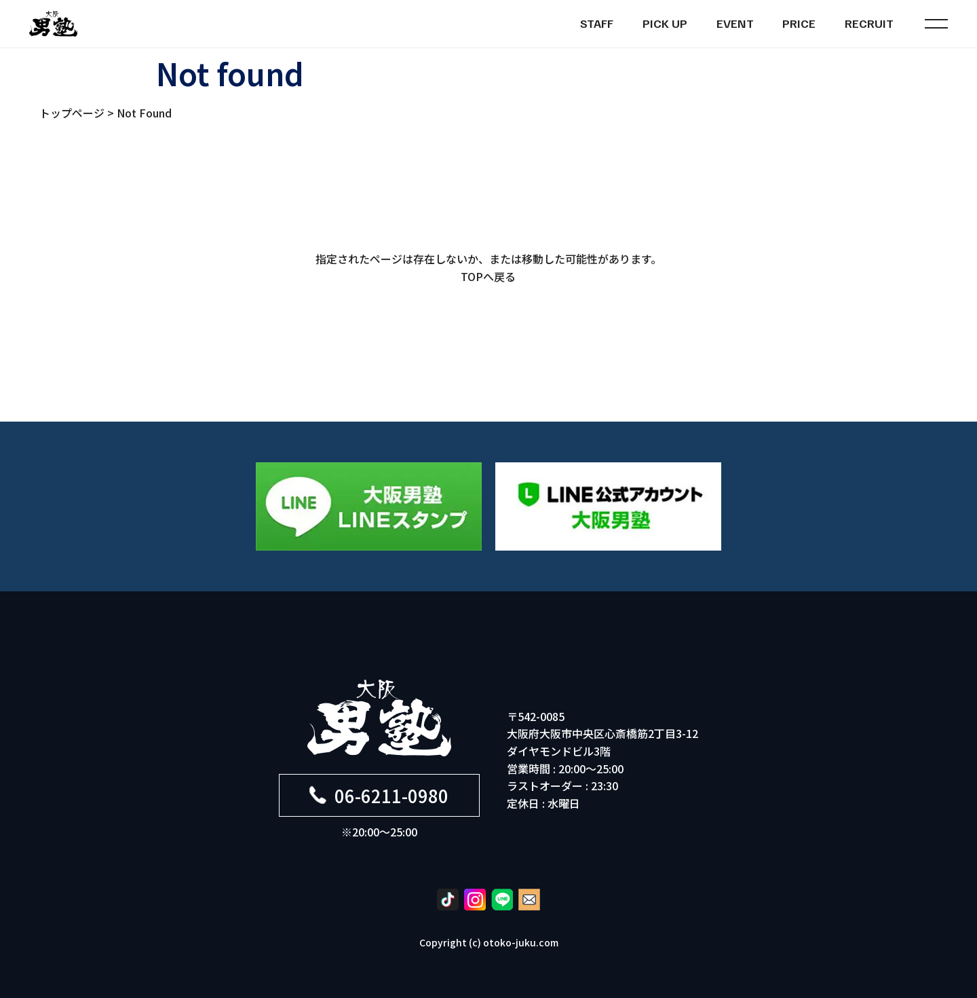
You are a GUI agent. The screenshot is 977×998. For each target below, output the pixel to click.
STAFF (596, 23)
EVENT (735, 23)
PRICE (799, 23)
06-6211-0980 (378, 795)
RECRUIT (869, 23)
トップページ (71, 113)
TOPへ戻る (488, 276)
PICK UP (665, 23)
